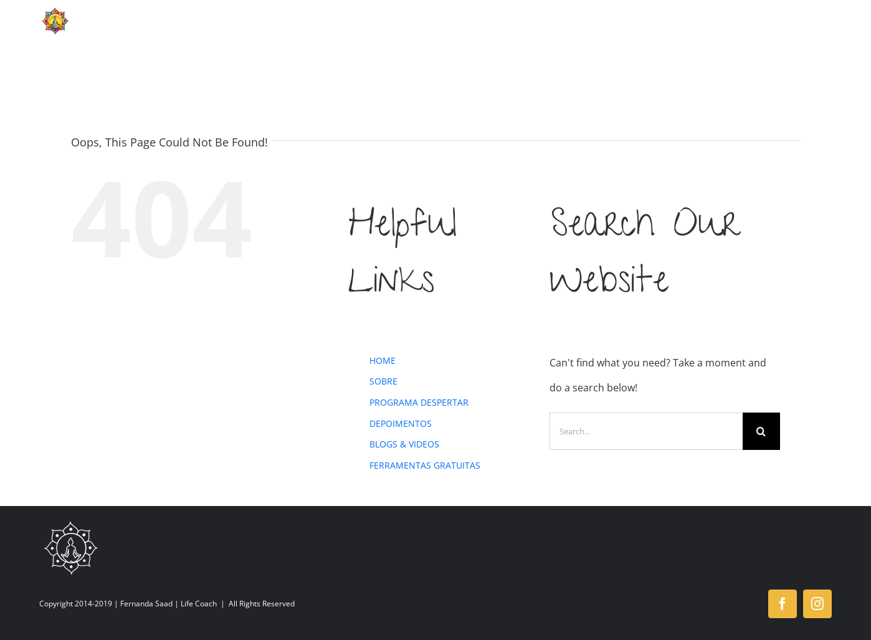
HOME (382, 360)
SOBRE (383, 381)
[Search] (761, 431)
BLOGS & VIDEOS (404, 444)
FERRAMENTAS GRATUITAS (424, 465)
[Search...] (646, 431)
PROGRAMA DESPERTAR (419, 402)
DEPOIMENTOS (400, 423)
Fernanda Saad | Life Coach (168, 603)
